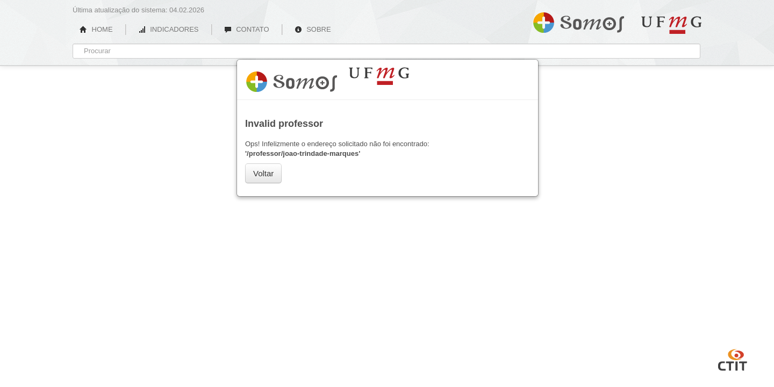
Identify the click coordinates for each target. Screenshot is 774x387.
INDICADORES (168, 29)
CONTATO (246, 29)
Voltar (263, 173)
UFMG (671, 25)
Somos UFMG (578, 20)
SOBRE (313, 29)
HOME (96, 29)
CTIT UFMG (732, 358)
